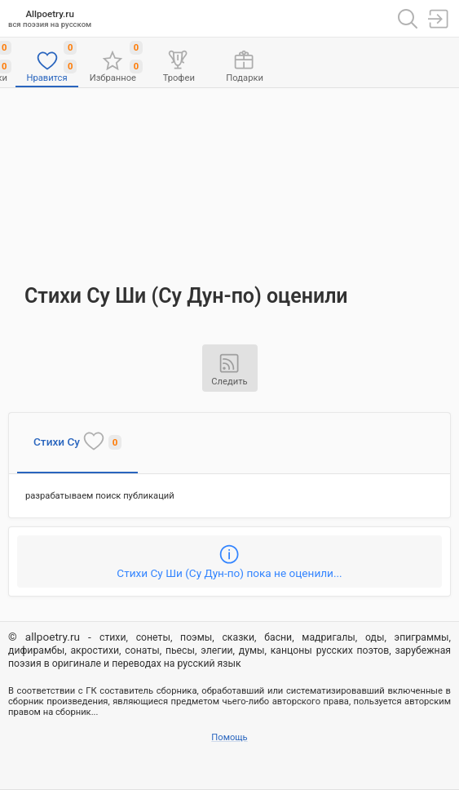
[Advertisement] (230, 178)
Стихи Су (77, 440)
